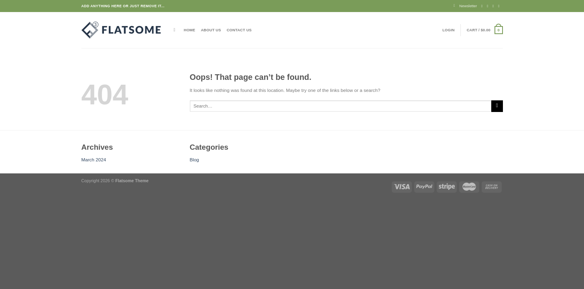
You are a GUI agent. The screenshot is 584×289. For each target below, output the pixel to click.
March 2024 (93, 159)
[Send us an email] (500, 6)
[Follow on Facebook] (483, 6)
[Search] (176, 30)
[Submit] (497, 106)
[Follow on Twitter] (494, 6)
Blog (194, 159)
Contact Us (239, 30)
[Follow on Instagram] (488, 6)
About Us (211, 30)
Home (189, 30)
